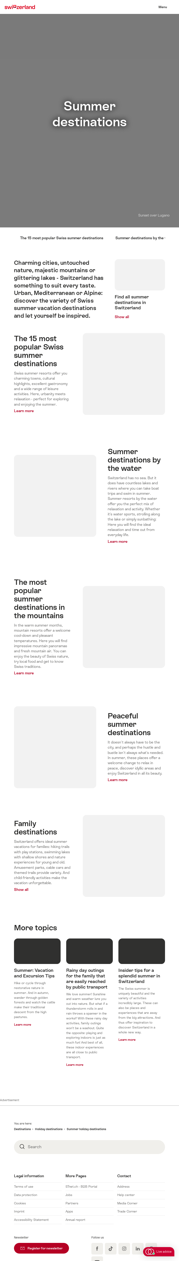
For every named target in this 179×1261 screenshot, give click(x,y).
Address (123, 1186)
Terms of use (23, 1186)
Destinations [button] (22, 1129)
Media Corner (127, 1203)
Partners (71, 1203)
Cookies (20, 1203)
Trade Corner (127, 1211)
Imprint (19, 1211)
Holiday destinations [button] (48, 1129)
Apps (69, 1211)
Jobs (68, 1195)
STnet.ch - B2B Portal (81, 1186)
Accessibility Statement (31, 1220)
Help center (126, 1195)
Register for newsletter (45, 1246)
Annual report (75, 1220)
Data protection (25, 1195)
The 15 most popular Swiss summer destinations (61, 238)
